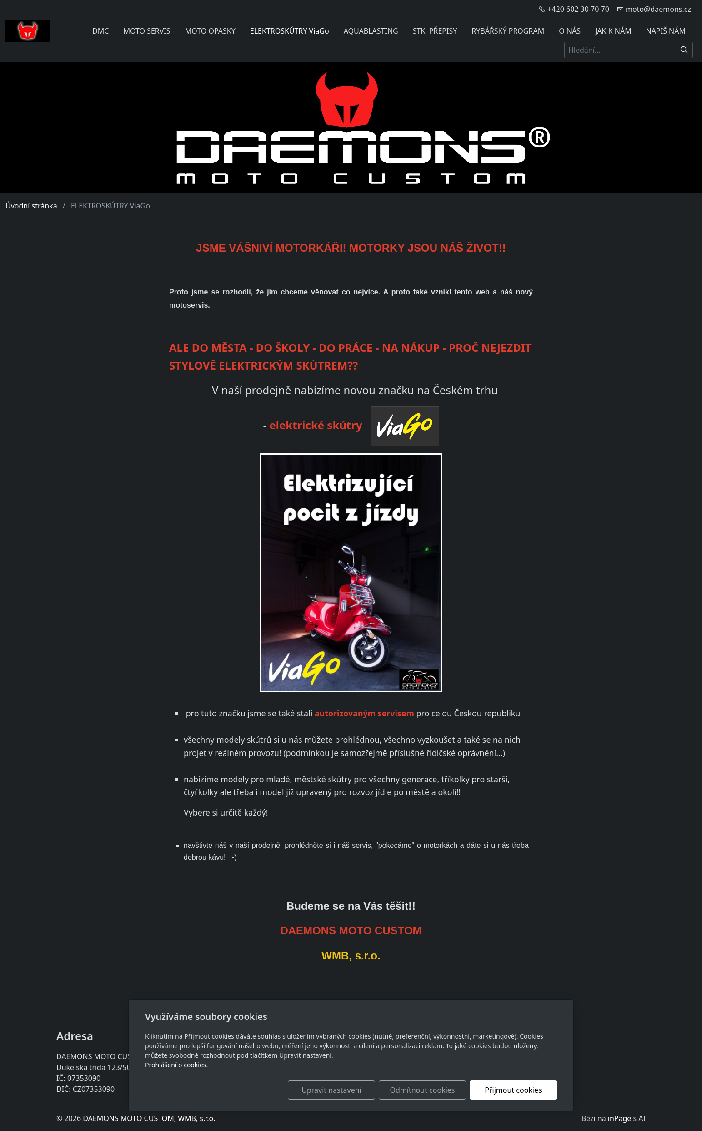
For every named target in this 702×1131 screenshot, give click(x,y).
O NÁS (570, 31)
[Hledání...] (620, 50)
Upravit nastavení (331, 1090)
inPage (620, 1118)
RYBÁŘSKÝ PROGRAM (507, 31)
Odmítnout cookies (422, 1090)
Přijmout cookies (513, 1090)
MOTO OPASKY (210, 31)
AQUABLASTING (371, 31)
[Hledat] (684, 50)
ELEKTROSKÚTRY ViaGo (289, 31)
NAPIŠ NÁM (666, 31)
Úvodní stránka (31, 206)
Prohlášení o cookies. (176, 1064)
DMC (100, 31)
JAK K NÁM (613, 31)
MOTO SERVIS (146, 31)
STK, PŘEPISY (435, 31)
